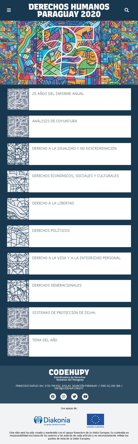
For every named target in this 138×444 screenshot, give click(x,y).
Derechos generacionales (57, 285)
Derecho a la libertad (53, 203)
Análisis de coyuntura (54, 121)
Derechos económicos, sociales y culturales (75, 176)
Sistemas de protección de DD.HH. (64, 313)
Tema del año (44, 340)
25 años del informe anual (58, 94)
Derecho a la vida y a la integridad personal (76, 258)
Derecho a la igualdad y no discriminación (74, 148)
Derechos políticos (51, 230)
